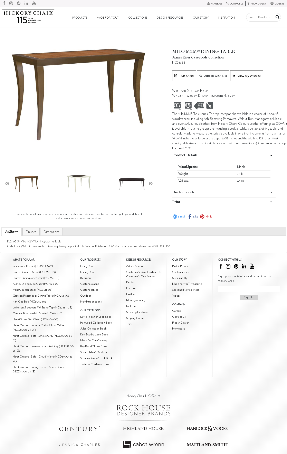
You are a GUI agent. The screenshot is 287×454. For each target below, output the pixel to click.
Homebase (178, 328)
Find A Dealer (180, 322)
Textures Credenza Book (94, 364)
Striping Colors (135, 317)
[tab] (12, 232)
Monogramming (135, 300)
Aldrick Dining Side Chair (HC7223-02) (36, 283)
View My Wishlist (246, 76)
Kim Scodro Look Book (94, 334)
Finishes (31, 231)
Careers (176, 310)
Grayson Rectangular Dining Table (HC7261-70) (41, 295)
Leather (130, 294)
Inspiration (226, 17)
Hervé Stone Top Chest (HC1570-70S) (35, 319)
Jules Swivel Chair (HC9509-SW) (33, 266)
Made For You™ (107, 17)
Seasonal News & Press (185, 289)
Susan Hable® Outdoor (93, 352)
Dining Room (88, 272)
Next (151, 184)
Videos (176, 295)
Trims (129, 323)
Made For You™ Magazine (187, 283)
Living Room (87, 266)
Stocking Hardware (137, 312)
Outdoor (85, 295)
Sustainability (179, 277)
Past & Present (180, 266)
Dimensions (51, 231)
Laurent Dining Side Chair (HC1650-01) (36, 277)
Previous (7, 184)
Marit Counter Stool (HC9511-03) (32, 289)
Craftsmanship (180, 272)
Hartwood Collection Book (96, 322)
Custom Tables (89, 289)
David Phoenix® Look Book (95, 316)
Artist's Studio (134, 266)
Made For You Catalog (93, 340)
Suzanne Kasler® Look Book (96, 358)
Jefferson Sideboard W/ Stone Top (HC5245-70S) (42, 307)
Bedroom (86, 277)
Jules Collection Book (93, 328)
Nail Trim (131, 306)
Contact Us (179, 316)
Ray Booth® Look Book (93, 346)
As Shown (11, 231)
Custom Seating (89, 283)
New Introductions (91, 301)
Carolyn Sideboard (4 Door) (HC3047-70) (38, 313)
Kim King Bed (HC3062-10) (29, 301)
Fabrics (130, 282)
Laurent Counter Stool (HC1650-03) (34, 272)
